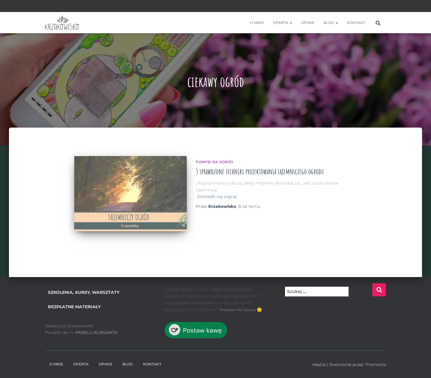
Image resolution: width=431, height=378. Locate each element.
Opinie (308, 22)
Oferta (282, 22)
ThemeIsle (375, 364)
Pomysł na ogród (214, 162)
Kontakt (356, 22)
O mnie (257, 22)
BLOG (331, 22)
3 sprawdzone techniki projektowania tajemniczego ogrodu (260, 171)
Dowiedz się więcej (217, 196)
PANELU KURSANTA (96, 332)
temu (249, 206)
